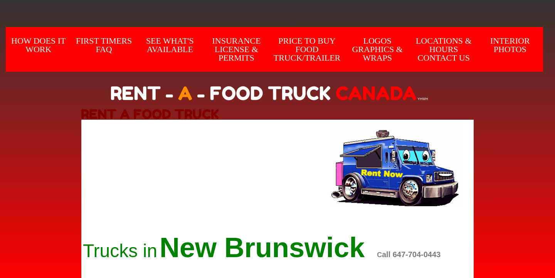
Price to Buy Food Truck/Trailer (307, 49)
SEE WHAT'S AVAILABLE (170, 45)
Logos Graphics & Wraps (377, 49)
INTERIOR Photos (510, 45)
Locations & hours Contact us (444, 49)
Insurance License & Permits (236, 49)
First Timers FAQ (104, 45)
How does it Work (38, 45)
